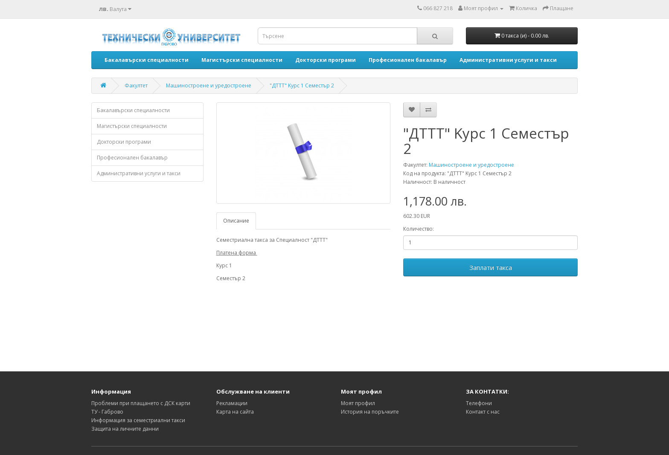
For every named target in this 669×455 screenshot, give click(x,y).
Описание (236, 220)
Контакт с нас (483, 411)
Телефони (479, 403)
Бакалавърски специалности (133, 110)
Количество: (418, 228)
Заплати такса (490, 267)
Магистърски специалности (132, 126)
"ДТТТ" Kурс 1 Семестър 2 (302, 85)
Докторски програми (124, 141)
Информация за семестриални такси (138, 420)
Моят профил (358, 403)
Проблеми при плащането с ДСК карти (140, 403)
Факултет (136, 85)
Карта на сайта (235, 411)
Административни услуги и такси (138, 173)
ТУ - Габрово (107, 411)
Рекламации (231, 403)
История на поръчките (370, 411)
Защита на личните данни (125, 428)
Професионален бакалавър (132, 157)
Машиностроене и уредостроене (208, 85)
